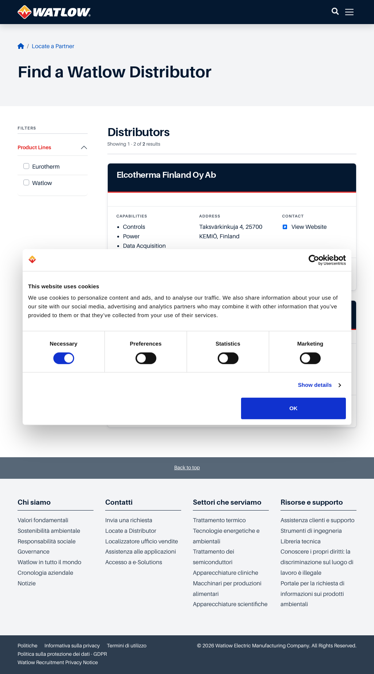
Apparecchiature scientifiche (230, 604)
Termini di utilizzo (126, 646)
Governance (34, 551)
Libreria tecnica (300, 541)
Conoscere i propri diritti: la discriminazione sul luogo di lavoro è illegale (317, 562)
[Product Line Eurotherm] (26, 166)
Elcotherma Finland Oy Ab (166, 175)
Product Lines (34, 147)
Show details (315, 385)
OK (293, 408)
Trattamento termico (219, 520)
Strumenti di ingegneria (311, 531)
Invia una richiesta (128, 520)
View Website (309, 227)
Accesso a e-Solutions (133, 562)
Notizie (27, 583)
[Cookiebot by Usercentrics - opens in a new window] (314, 259)
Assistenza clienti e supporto (317, 520)
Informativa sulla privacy (72, 646)
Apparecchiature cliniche (225, 573)
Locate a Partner (53, 46)
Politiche (27, 646)
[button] (335, 12)
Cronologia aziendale (45, 573)
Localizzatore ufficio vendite (141, 541)
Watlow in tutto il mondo (49, 562)
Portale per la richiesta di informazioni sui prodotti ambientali (312, 594)
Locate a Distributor (130, 531)
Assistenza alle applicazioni (140, 551)
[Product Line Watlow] (26, 182)
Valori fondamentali (43, 520)
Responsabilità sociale (47, 541)
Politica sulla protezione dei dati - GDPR (62, 654)
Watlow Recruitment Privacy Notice (58, 663)
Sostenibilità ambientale (49, 531)
